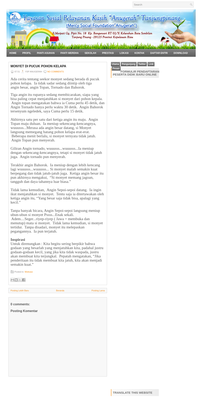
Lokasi (124, 53)
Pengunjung (128, 64)
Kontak (139, 53)
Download (181, 53)
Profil (26, 53)
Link (151, 64)
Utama (115, 64)
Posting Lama (98, 290)
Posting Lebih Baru (20, 290)
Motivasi (29, 272)
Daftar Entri (159, 53)
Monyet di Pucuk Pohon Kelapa (38, 66)
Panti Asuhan (46, 53)
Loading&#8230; (139, 233)
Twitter (142, 64)
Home (13, 53)
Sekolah (90, 53)
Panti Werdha (70, 53)
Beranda (60, 290)
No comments (55, 71)
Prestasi (108, 53)
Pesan (116, 68)
